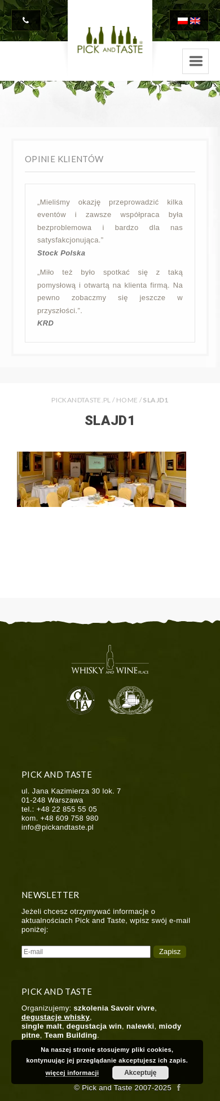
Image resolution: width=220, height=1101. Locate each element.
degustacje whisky (55, 1017)
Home (127, 400)
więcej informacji (72, 1072)
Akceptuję (140, 1073)
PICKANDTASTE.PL (81, 400)
